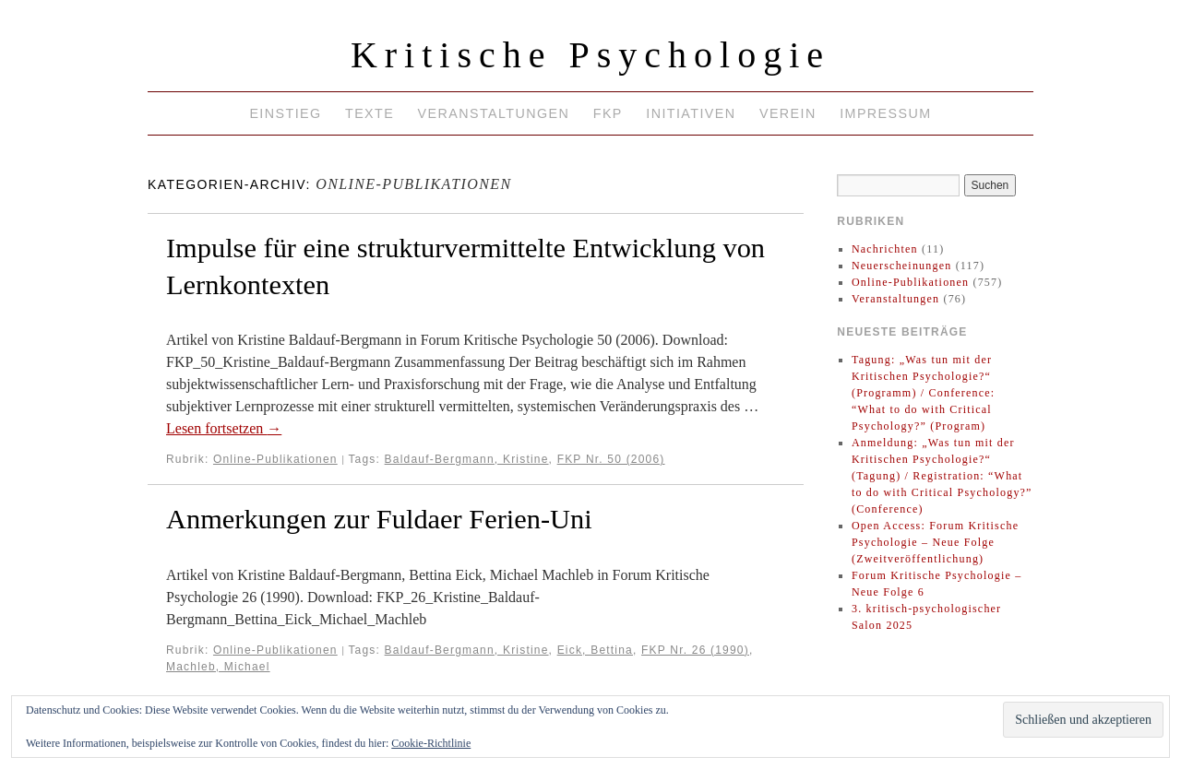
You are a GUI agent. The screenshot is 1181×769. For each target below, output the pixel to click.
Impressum (885, 113)
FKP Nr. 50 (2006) (611, 459)
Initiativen (690, 113)
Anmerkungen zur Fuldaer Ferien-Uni (379, 519)
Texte (369, 113)
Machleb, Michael (218, 666)
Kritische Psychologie (590, 55)
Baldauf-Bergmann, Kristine (467, 459)
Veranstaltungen (494, 113)
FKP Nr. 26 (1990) (695, 650)
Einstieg (285, 113)
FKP (608, 113)
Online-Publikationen (275, 459)
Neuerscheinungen (902, 265)
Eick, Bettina (595, 650)
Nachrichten (885, 249)
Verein (788, 113)
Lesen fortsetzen (223, 428)
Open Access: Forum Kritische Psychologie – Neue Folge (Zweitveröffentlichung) (935, 542)
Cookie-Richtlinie (431, 743)
